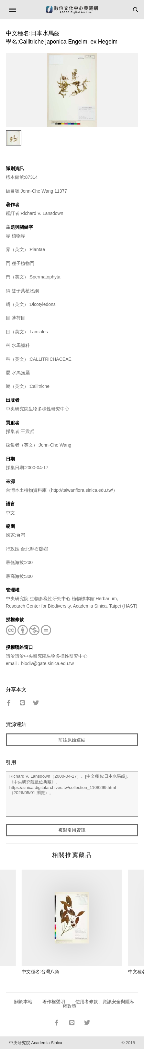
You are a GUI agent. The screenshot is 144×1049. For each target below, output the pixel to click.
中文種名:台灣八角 (40, 971)
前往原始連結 (71, 739)
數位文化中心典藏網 (72, 10)
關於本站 (23, 1001)
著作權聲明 (53, 1001)
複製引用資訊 (71, 829)
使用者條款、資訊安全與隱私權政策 (98, 1004)
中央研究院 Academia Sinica (35, 1042)
